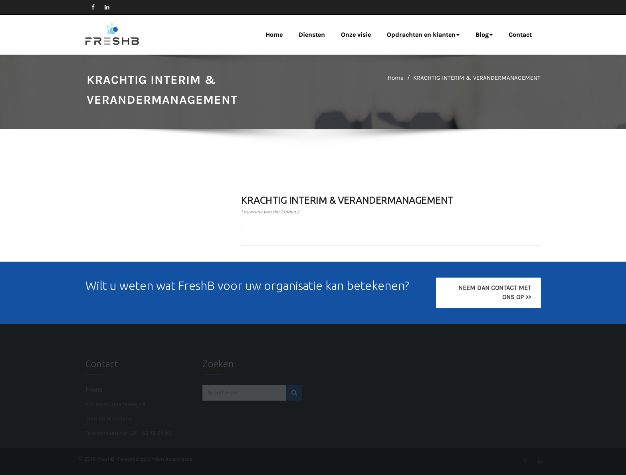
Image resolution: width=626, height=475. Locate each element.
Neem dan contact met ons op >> (494, 292)
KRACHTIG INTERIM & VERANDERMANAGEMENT (477, 77)
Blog (484, 34)
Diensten (312, 34)
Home (274, 34)
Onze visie (356, 34)
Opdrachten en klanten (423, 34)
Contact (520, 34)
